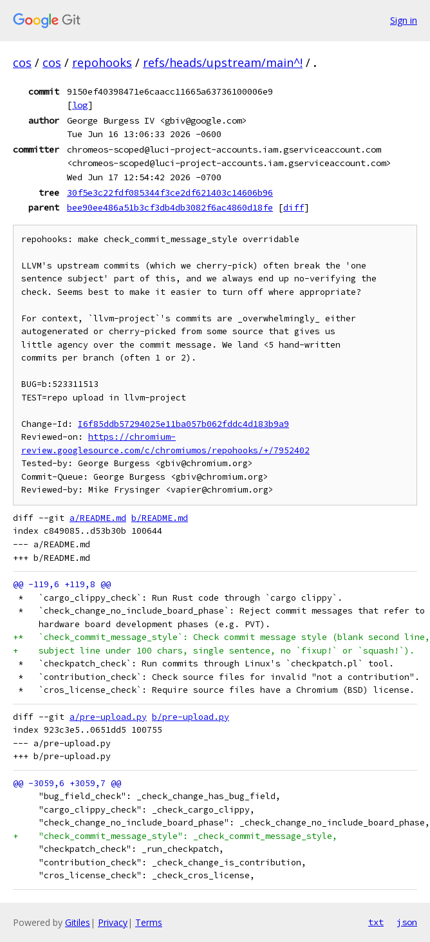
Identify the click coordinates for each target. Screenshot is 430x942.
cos (22, 62)
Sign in (403, 20)
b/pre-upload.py (190, 716)
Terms (148, 922)
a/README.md (98, 518)
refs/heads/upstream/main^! (223, 62)
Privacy (112, 922)
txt (376, 922)
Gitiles (77, 922)
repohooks (102, 62)
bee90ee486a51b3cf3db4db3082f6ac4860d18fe (170, 207)
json (407, 922)
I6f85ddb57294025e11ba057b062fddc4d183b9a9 (183, 424)
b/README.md (159, 518)
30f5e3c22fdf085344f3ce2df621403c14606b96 (170, 192)
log (80, 105)
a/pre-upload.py (108, 716)
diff (293, 207)
